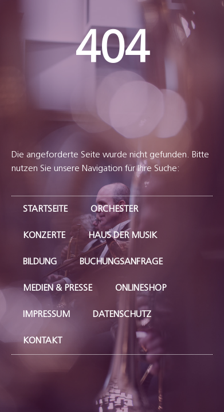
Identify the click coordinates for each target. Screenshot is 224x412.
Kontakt (42, 341)
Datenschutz (122, 314)
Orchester (114, 209)
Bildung (40, 262)
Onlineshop (140, 288)
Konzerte (44, 235)
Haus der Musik (122, 235)
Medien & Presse (57, 288)
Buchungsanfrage (121, 262)
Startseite (45, 209)
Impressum (46, 314)
